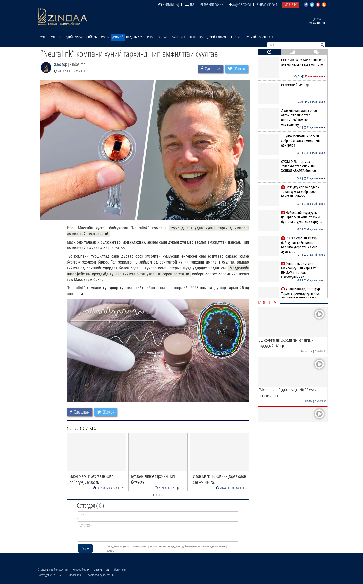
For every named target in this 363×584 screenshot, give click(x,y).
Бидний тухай (102, 569)
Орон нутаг (267, 37)
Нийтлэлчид (168, 4)
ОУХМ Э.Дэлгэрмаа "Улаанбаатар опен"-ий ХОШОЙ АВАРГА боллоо (291, 166)
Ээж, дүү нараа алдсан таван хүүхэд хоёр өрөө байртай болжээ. (291, 192)
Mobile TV (290, 4)
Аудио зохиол (240, 4)
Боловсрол (306, 351)
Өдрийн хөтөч (216, 37)
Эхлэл (43, 37)
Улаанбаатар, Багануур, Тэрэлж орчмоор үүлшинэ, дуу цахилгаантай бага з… (291, 294)
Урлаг (163, 37)
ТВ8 (189, 4)
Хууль (104, 37)
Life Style (236, 37)
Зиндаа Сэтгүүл (267, 4)
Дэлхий (117, 37)
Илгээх (85, 548)
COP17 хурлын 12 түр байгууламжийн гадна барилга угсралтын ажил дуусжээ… (291, 245)
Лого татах (120, 569)
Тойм (174, 37)
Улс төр (56, 37)
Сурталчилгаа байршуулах (53, 569)
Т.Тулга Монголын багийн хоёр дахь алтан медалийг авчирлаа (291, 141)
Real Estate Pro (192, 37)
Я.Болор (60, 64)
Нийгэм (91, 37)
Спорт (151, 37)
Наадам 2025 (135, 37)
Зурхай (251, 37)
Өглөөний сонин (211, 4)
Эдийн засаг (74, 37)
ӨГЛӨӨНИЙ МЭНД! (291, 85)
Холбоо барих (81, 569)
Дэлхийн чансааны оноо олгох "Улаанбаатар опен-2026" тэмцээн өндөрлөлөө (291, 117)
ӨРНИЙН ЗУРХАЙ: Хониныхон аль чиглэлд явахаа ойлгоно (291, 62)
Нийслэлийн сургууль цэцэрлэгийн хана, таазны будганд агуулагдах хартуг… (291, 217)
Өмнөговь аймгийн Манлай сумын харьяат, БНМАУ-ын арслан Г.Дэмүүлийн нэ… (291, 270)
